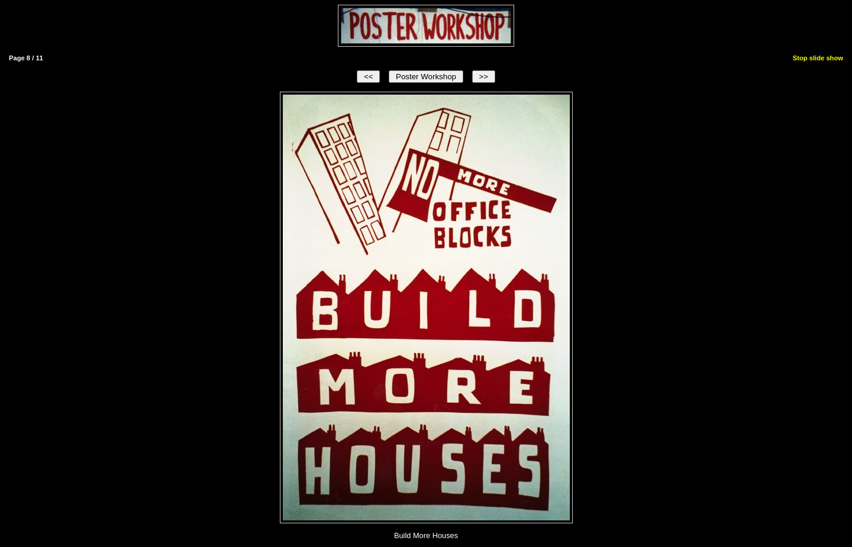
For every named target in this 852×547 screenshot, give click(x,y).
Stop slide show (818, 58)
